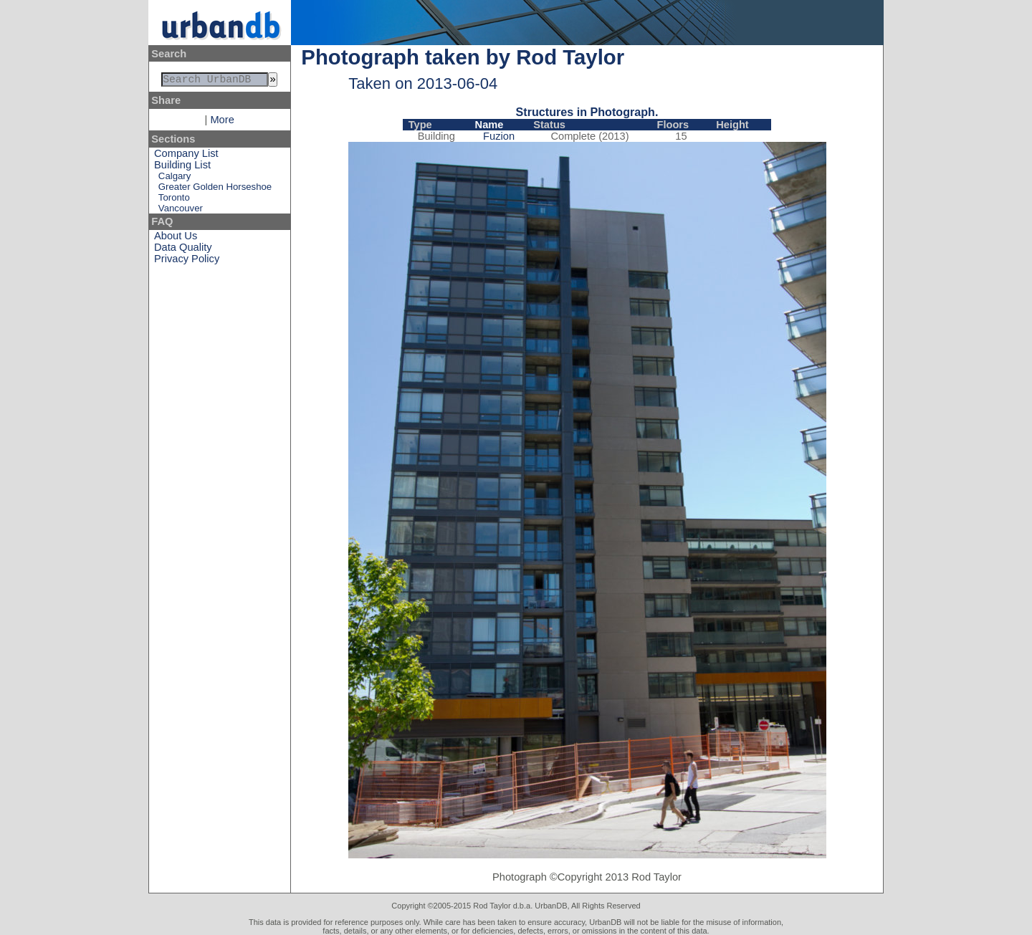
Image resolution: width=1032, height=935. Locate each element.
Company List (186, 156)
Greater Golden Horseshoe (215, 189)
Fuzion (499, 136)
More (222, 122)
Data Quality (183, 250)
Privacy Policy (186, 261)
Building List (182, 167)
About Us (175, 238)
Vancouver (180, 211)
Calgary (174, 178)
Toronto (174, 200)
